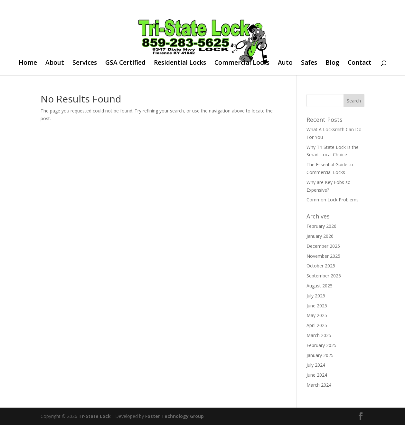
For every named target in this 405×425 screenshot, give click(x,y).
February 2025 (321, 345)
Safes (309, 63)
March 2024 (318, 385)
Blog (332, 63)
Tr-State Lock (95, 416)
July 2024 (315, 365)
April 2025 (316, 325)
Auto (285, 63)
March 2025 (318, 335)
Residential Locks (180, 63)
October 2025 (320, 266)
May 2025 (316, 315)
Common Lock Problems (332, 200)
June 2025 (316, 306)
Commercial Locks (241, 63)
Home (28, 63)
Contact (360, 63)
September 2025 (323, 276)
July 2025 (315, 296)
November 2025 (323, 256)
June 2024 (316, 375)
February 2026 (321, 226)
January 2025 (320, 355)
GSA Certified (125, 63)
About (54, 63)
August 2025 (319, 286)
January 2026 (320, 236)
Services (84, 63)
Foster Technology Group (174, 416)
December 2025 (323, 246)
